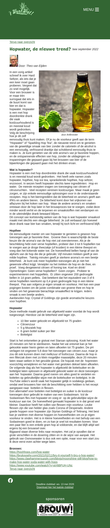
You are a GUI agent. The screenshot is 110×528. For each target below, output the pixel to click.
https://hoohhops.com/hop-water (30, 452)
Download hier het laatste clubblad (55, 487)
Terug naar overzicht (22, 42)
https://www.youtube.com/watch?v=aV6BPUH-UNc (41, 465)
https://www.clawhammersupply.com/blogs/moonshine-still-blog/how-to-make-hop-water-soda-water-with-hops (54, 460)
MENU (91, 10)
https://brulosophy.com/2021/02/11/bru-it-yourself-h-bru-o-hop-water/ (52, 455)
